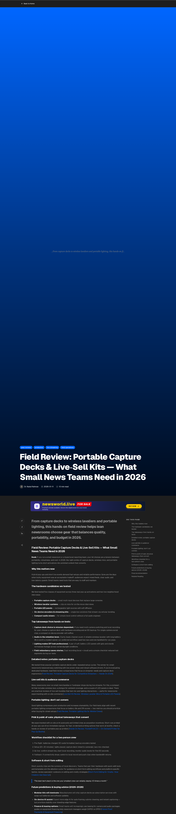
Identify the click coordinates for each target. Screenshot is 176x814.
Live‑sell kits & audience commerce (140, 544)
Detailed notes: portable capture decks (143, 539)
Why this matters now (139, 524)
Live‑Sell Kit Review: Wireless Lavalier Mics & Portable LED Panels (92, 694)
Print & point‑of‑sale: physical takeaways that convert (142, 555)
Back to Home (28, 4)
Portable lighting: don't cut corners (141, 549)
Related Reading (137, 576)
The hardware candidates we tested (142, 528)
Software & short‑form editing (142, 565)
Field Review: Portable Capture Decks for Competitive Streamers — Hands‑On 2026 (77, 674)
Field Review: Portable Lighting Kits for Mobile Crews (79, 711)
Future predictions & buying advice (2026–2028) (141, 569)
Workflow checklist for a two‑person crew (140, 560)
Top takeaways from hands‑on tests (143, 533)
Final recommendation (139, 573)
